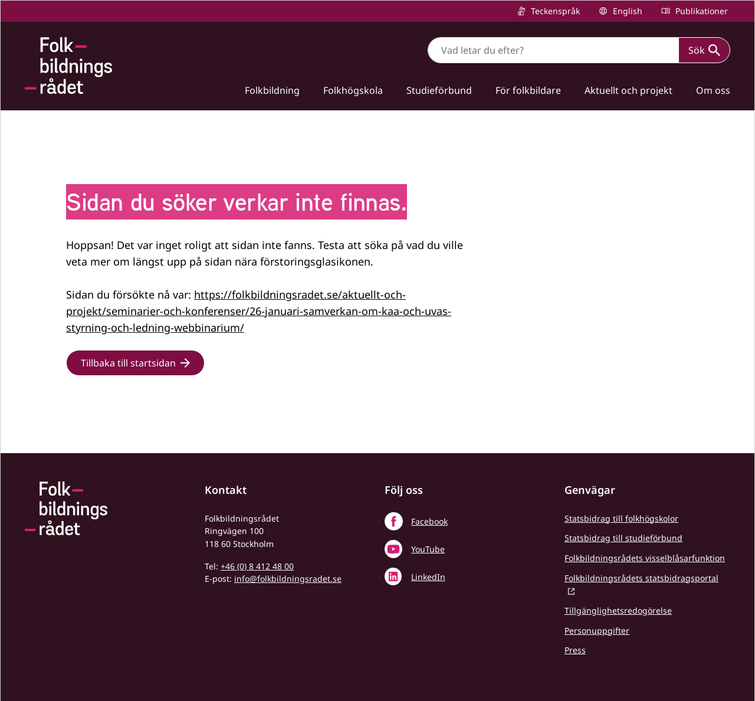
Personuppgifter (596, 630)
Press (575, 650)
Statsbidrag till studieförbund (623, 537)
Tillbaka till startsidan (128, 362)
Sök (704, 50)
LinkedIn (428, 576)
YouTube (428, 549)
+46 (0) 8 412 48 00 (257, 566)
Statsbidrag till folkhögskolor (621, 518)
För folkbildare (528, 90)
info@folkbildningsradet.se (288, 578)
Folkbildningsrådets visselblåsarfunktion (644, 558)
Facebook (429, 521)
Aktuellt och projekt (628, 90)
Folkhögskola (353, 90)
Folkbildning (272, 90)
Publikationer (700, 11)
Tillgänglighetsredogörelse (618, 610)
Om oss (713, 90)
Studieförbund (439, 90)
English (626, 11)
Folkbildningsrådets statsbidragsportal (641, 578)
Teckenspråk (554, 11)
